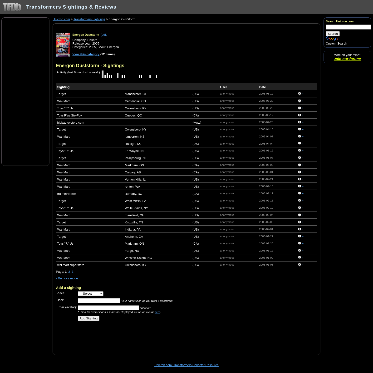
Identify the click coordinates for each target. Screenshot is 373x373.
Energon (113, 47)
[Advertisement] (25, 91)
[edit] (104, 34)
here (157, 311)
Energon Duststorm (86, 34)
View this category (86, 54)
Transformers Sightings (89, 19)
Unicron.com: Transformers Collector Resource (186, 365)
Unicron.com (61, 19)
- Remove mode (67, 278)
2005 (92, 47)
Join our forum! (347, 59)
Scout (101, 47)
